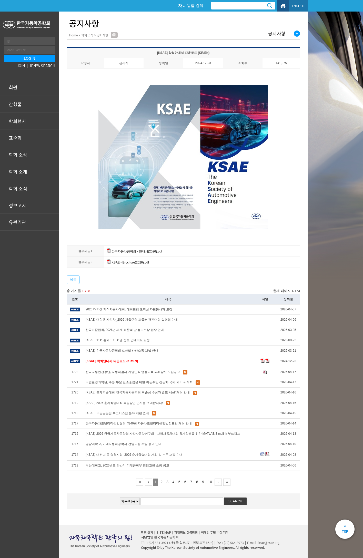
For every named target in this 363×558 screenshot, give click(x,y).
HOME (283, 6)
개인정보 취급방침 (186, 532)
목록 (73, 279)
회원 (13, 87)
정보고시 (17, 205)
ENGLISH (298, 6)
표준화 (15, 137)
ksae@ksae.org (268, 542)
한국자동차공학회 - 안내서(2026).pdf (134, 251)
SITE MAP (163, 532)
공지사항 (277, 34)
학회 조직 (18, 188)
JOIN (21, 65)
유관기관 (17, 222)
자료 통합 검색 (190, 5)
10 (210, 482)
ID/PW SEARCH (42, 65)
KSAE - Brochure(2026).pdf (128, 262)
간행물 (15, 104)
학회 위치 (147, 532)
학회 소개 (18, 171)
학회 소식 (18, 154)
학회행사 (17, 121)
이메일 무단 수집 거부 (215, 532)
